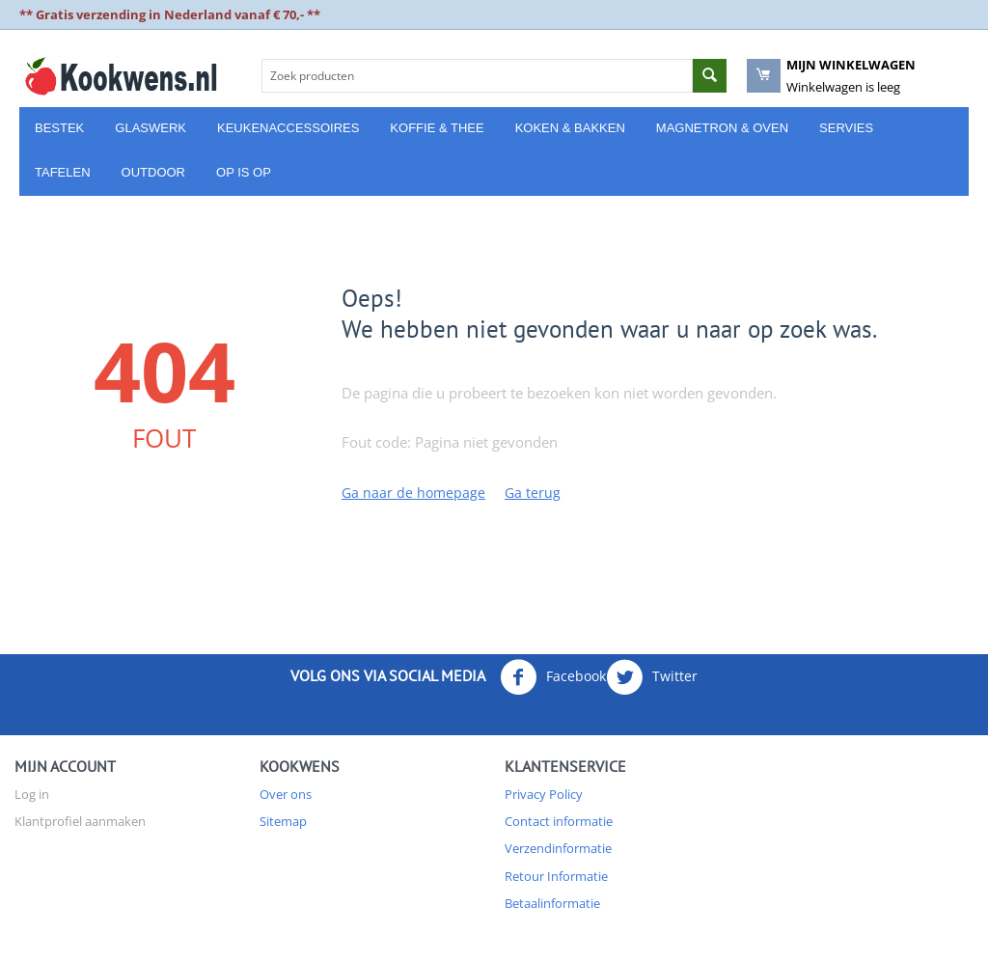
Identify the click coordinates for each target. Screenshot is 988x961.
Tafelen (63, 172)
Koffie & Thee (436, 128)
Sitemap (283, 821)
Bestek (59, 128)
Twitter (652, 677)
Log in (31, 794)
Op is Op (243, 172)
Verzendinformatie (558, 848)
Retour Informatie (556, 876)
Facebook (553, 677)
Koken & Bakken (570, 128)
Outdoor (153, 172)
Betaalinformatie (552, 903)
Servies (846, 128)
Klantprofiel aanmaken (80, 821)
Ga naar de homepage (413, 492)
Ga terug (533, 492)
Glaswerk (150, 128)
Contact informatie (559, 821)
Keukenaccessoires (288, 128)
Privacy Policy (544, 794)
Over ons (286, 794)
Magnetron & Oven (722, 128)
